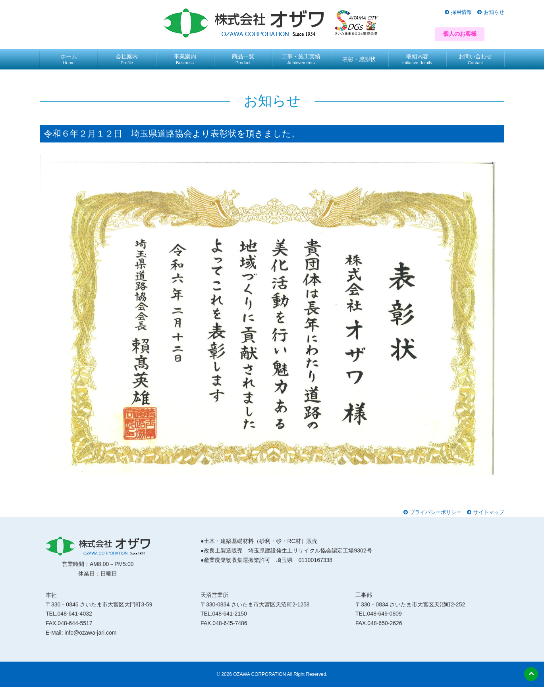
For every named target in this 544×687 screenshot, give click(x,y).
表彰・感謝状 (359, 59)
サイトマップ (488, 512)
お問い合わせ (475, 59)
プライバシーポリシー (435, 512)
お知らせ (494, 12)
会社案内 (127, 59)
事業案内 (185, 59)
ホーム (69, 59)
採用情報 (461, 12)
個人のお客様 (459, 34)
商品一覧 (243, 59)
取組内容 (417, 59)
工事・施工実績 (301, 59)
